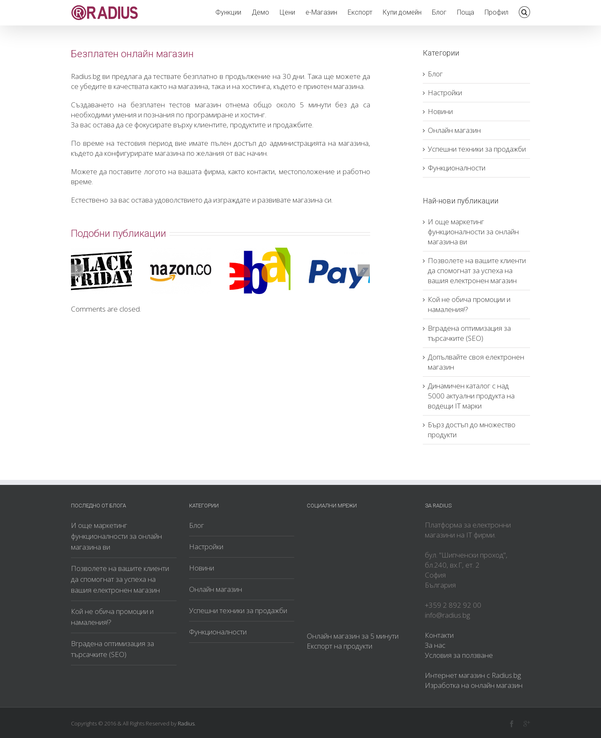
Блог (439, 12)
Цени (287, 12)
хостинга (256, 86)
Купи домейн (402, 12)
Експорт (360, 12)
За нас (435, 645)
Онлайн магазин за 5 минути (353, 636)
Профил (496, 12)
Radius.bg (85, 76)
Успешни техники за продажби (477, 149)
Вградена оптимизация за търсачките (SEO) (469, 333)
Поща (465, 12)
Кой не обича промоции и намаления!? (112, 616)
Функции (228, 12)
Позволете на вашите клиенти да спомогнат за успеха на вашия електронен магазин (477, 270)
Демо (260, 12)
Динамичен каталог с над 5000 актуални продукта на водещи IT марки (471, 396)
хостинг (252, 114)
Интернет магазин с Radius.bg (473, 675)
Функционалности (456, 167)
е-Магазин (321, 12)
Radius (186, 723)
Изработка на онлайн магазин (474, 685)
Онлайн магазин (454, 130)
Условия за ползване (459, 655)
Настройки (445, 92)
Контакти (439, 635)
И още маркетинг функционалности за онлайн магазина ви (473, 231)
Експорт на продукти (339, 646)
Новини (440, 111)
